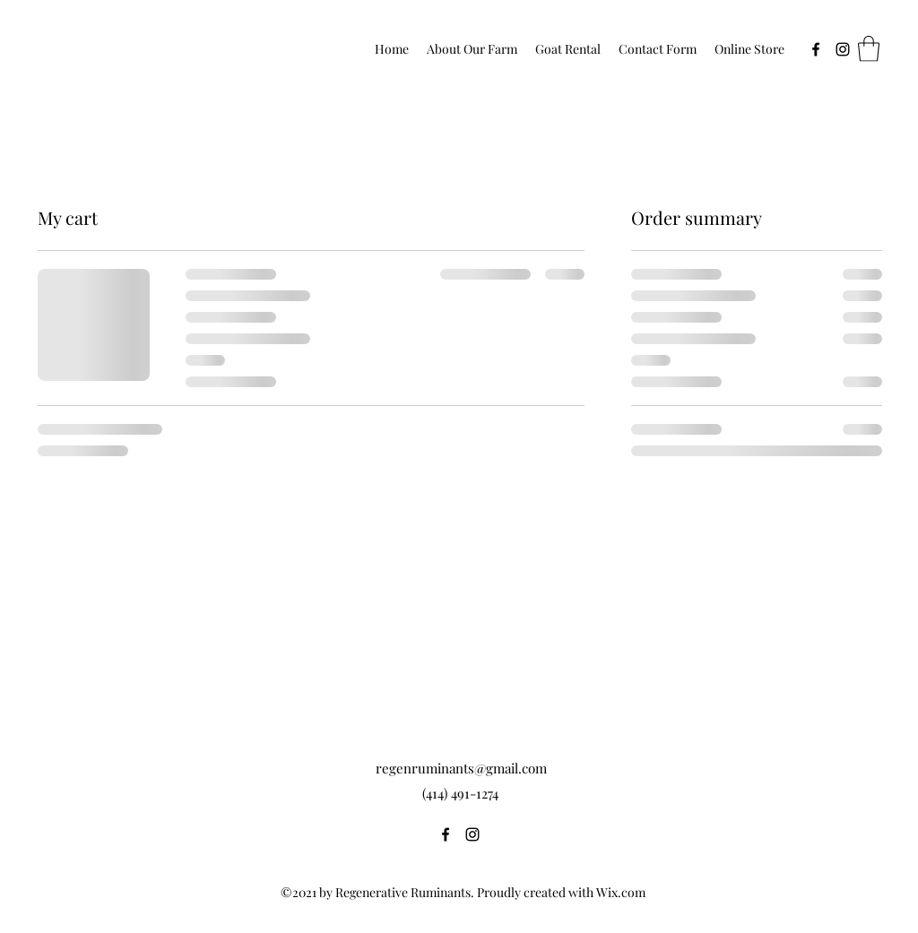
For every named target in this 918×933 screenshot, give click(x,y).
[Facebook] (816, 49)
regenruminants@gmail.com (461, 768)
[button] (868, 49)
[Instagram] (843, 49)
